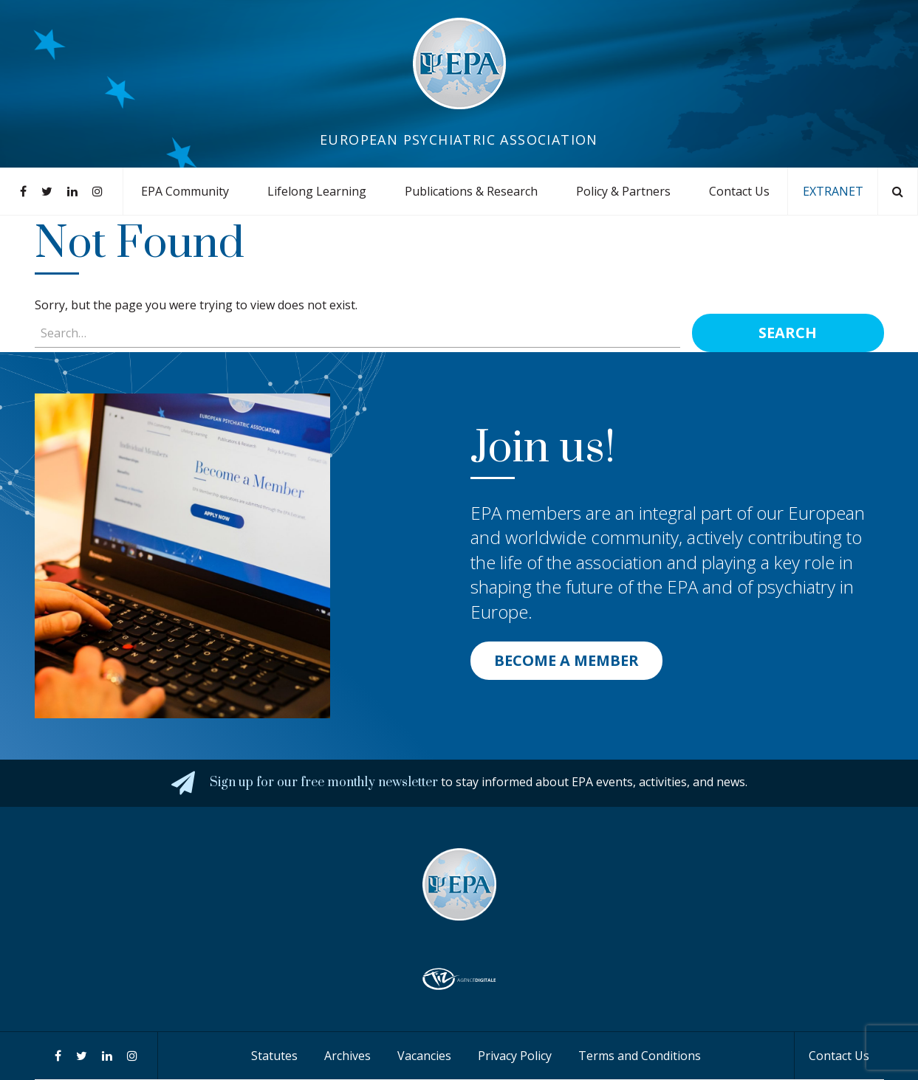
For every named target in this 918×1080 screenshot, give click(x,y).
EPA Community (185, 191)
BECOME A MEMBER (566, 660)
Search (787, 333)
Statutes (274, 1056)
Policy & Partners (623, 191)
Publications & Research (471, 191)
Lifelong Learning (316, 191)
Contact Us (739, 191)
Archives (347, 1056)
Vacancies (424, 1056)
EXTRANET (833, 191)
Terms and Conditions (639, 1056)
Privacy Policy (515, 1056)
